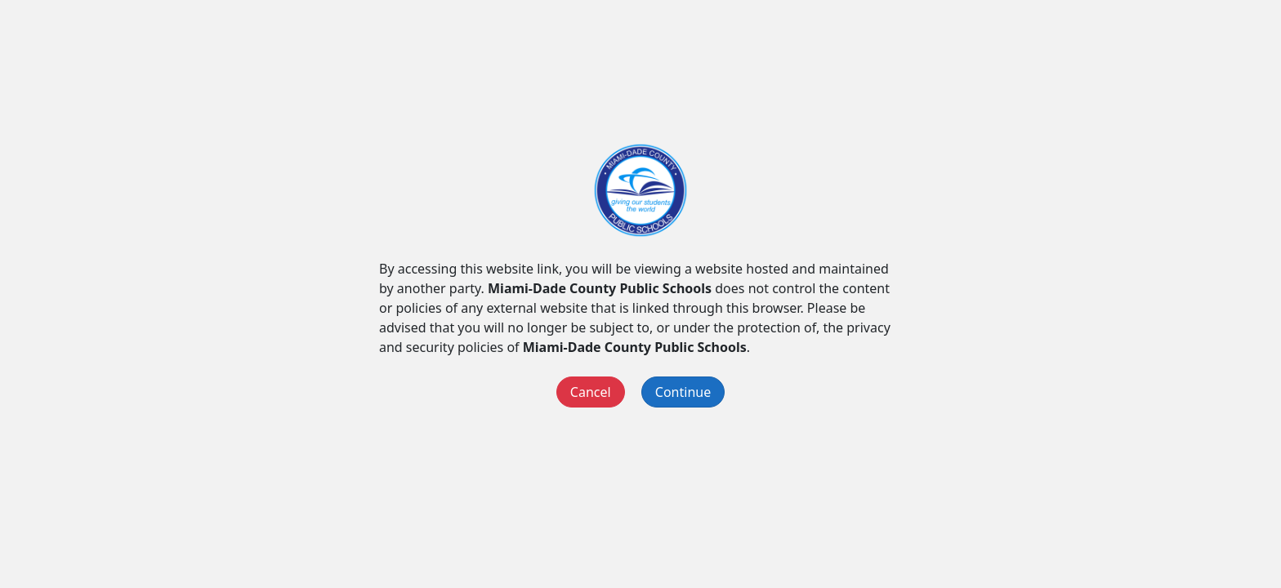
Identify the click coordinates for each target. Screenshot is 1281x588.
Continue (683, 392)
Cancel (590, 392)
